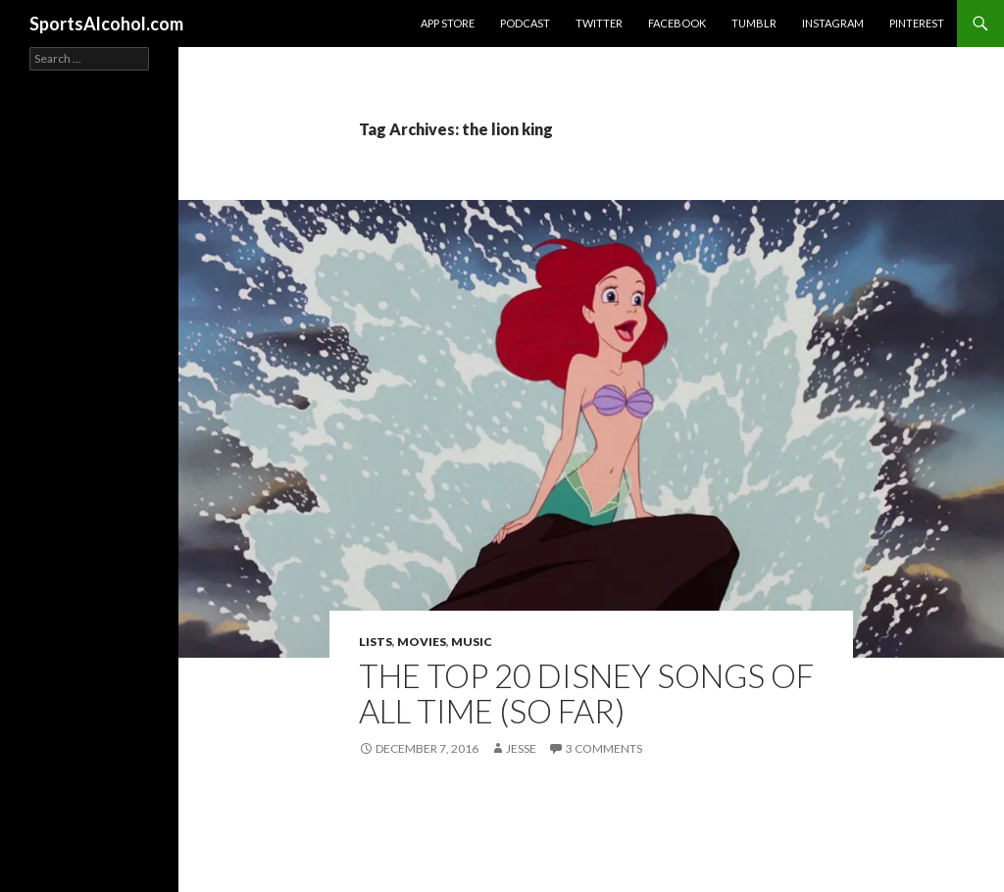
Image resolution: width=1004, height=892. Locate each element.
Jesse (521, 748)
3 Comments (604, 748)
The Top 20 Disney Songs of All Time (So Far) (586, 693)
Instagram (833, 23)
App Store (448, 23)
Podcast (525, 23)
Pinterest (916, 23)
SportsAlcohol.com (106, 23)
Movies (421, 641)
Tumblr (754, 23)
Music (471, 641)
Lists (375, 641)
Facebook (677, 23)
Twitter (599, 23)
